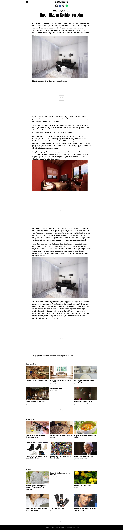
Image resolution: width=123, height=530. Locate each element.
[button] (27, 2)
